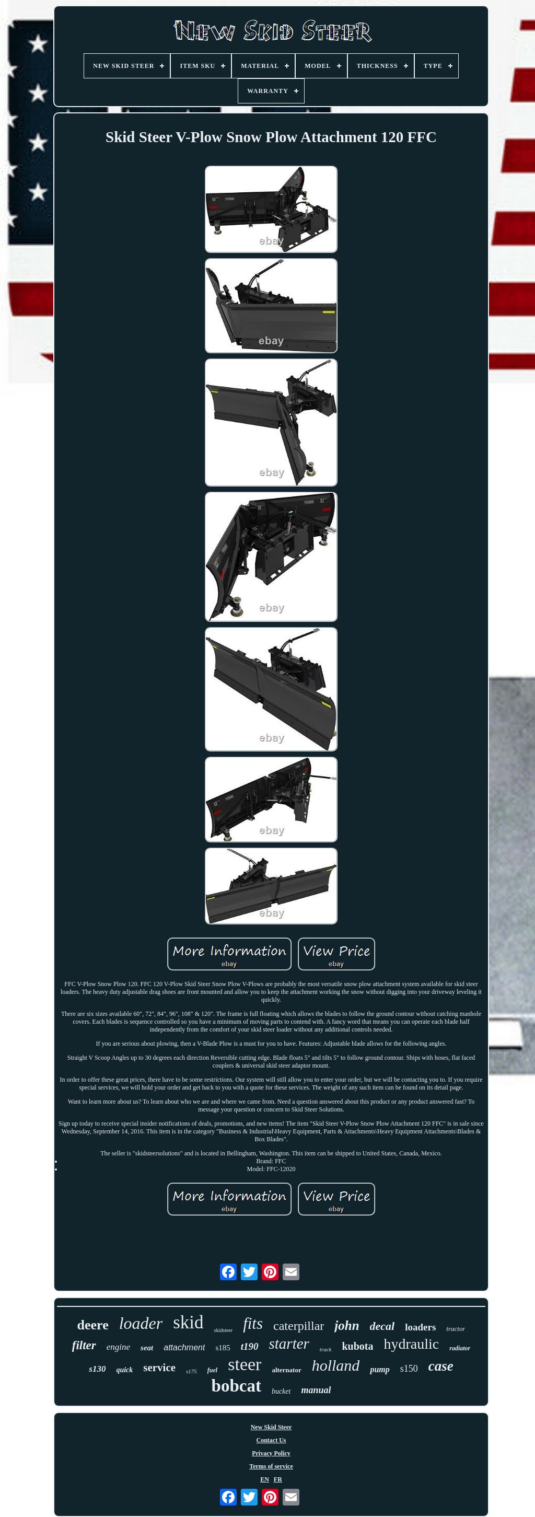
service (159, 1367)
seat (147, 1348)
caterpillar (298, 1326)
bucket (281, 1391)
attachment (184, 1347)
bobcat (236, 1385)
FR (278, 1479)
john (346, 1325)
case (440, 1366)
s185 (222, 1348)
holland (336, 1365)
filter (84, 1345)
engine (118, 1347)
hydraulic (411, 1344)
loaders (420, 1327)
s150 (409, 1368)
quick (124, 1370)
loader (141, 1323)
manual (316, 1390)
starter (289, 1343)
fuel (212, 1370)
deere (93, 1325)
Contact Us (271, 1440)
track (326, 1349)
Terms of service (271, 1466)
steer (244, 1364)
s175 (191, 1371)
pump (379, 1369)
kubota (357, 1346)
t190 (250, 1346)
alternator (286, 1370)
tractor (455, 1329)
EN (264, 1479)
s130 (97, 1369)
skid (188, 1322)
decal (382, 1326)
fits (253, 1323)
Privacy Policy (271, 1453)
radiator (459, 1348)
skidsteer (223, 1330)
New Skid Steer (271, 1427)
